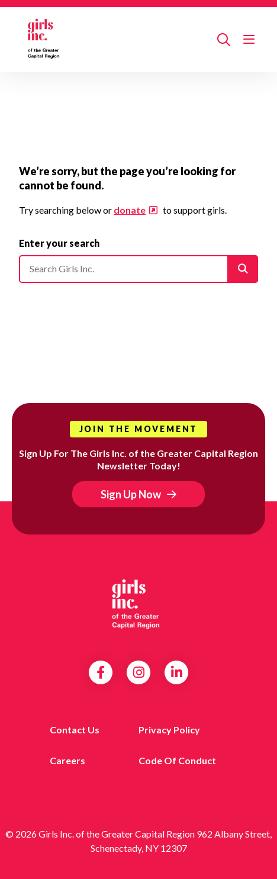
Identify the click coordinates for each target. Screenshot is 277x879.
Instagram (139, 672)
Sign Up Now (131, 494)
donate (130, 209)
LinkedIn (177, 672)
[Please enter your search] (138, 268)
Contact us (74, 729)
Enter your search (59, 243)
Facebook (100, 672)
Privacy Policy (169, 729)
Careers (67, 760)
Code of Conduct (177, 760)
